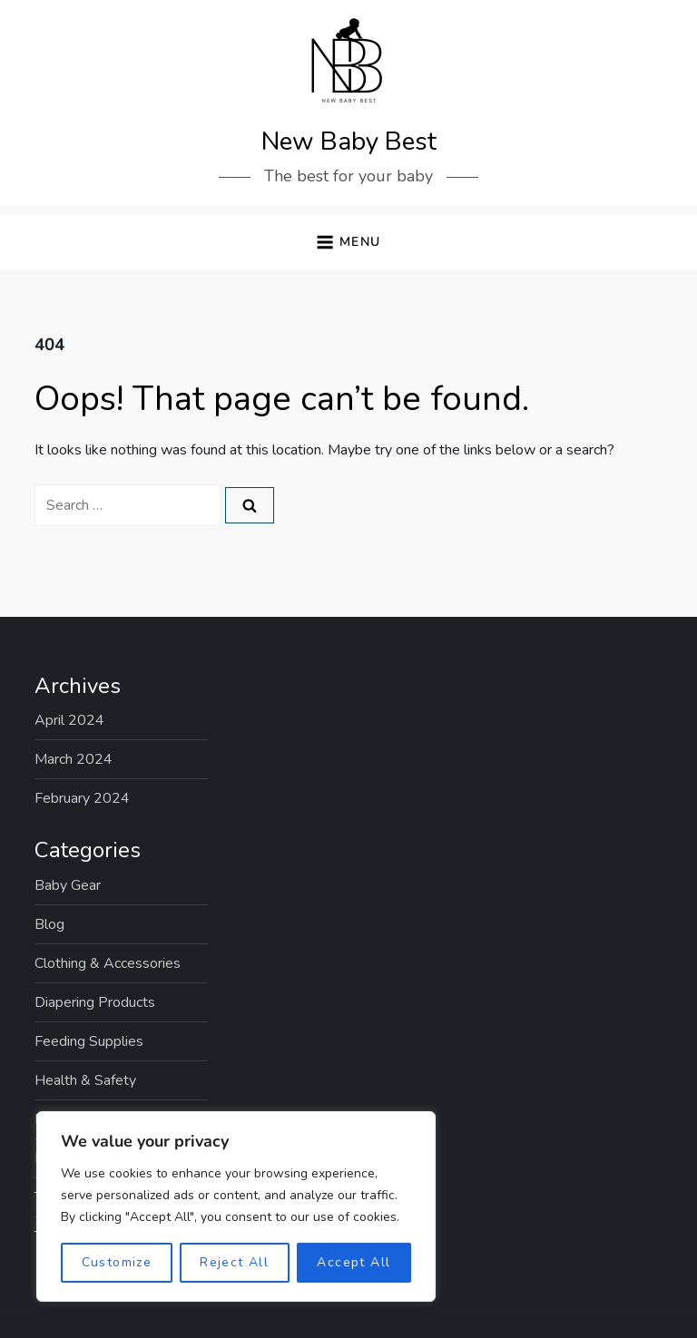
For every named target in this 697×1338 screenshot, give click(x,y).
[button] (348, 242)
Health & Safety (85, 1080)
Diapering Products (94, 1002)
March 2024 (73, 759)
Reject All (234, 1262)
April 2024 (69, 720)
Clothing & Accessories (107, 963)
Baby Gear (67, 885)
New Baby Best (349, 141)
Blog (49, 924)
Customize (117, 1262)
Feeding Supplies (88, 1041)
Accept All (353, 1262)
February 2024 (82, 798)
